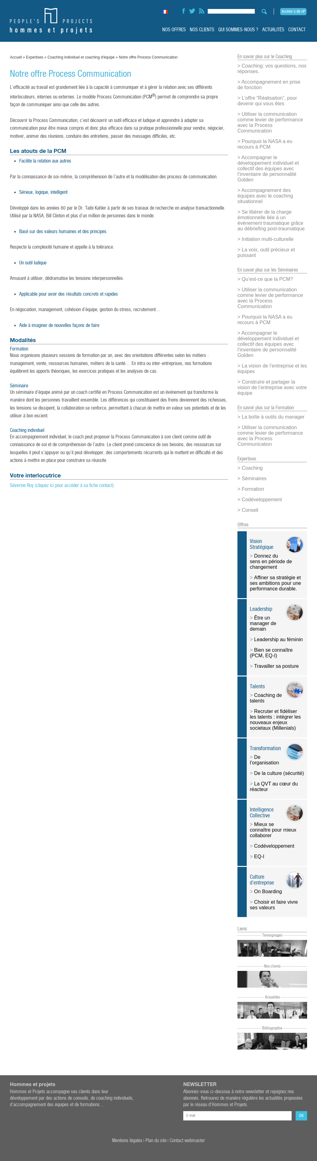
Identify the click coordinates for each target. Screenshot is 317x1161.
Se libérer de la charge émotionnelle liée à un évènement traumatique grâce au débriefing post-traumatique (271, 220)
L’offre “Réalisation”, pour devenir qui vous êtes (267, 100)
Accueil (16, 57)
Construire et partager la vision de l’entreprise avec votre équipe (272, 387)
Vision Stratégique (261, 544)
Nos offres (174, 30)
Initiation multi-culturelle (267, 239)
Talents (257, 686)
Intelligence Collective (262, 813)
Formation (253, 489)
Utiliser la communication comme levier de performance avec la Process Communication (270, 122)
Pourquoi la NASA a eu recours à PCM (264, 144)
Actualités (273, 30)
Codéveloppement (262, 499)
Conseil (250, 510)
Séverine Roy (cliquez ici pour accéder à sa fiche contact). (62, 485)
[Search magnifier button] (262, 11)
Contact (297, 30)
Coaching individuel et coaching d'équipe (81, 57)
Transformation (265, 748)
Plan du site (156, 1140)
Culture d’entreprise (262, 880)
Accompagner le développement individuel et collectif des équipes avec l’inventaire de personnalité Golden (268, 168)
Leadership (261, 609)
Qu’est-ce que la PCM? (267, 279)
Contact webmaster (187, 1140)
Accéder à (293, 12)
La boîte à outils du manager (273, 417)
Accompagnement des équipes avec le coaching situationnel (265, 196)
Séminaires (254, 478)
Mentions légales (127, 1140)
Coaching (252, 468)
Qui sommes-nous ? (238, 30)
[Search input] (231, 10)
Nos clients (202, 30)
